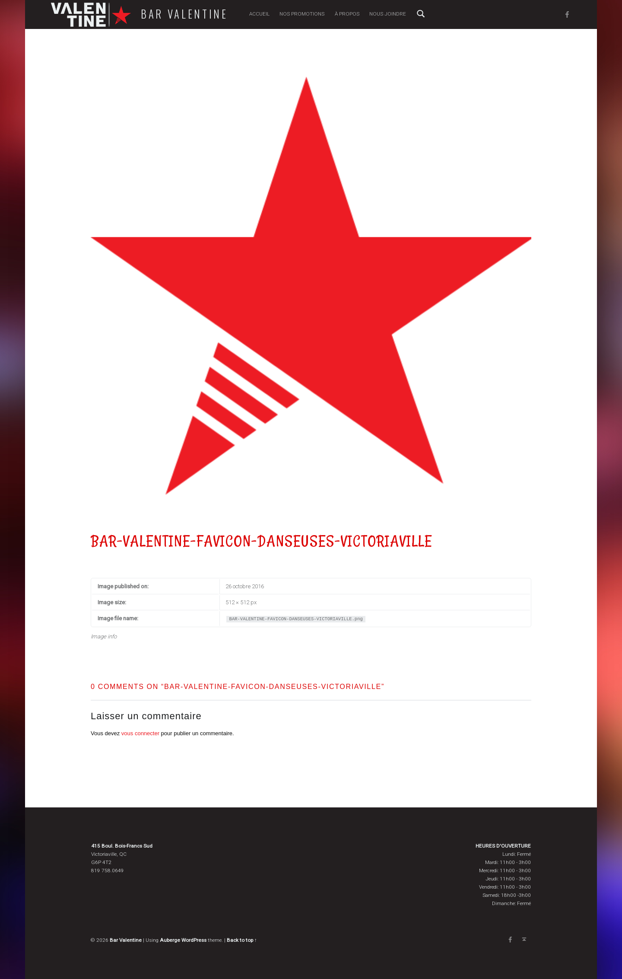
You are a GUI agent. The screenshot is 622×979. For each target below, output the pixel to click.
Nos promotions (301, 14)
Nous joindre (387, 14)
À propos (347, 14)
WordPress (193, 940)
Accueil (259, 14)
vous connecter (140, 733)
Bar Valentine (184, 14)
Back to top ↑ (242, 940)
